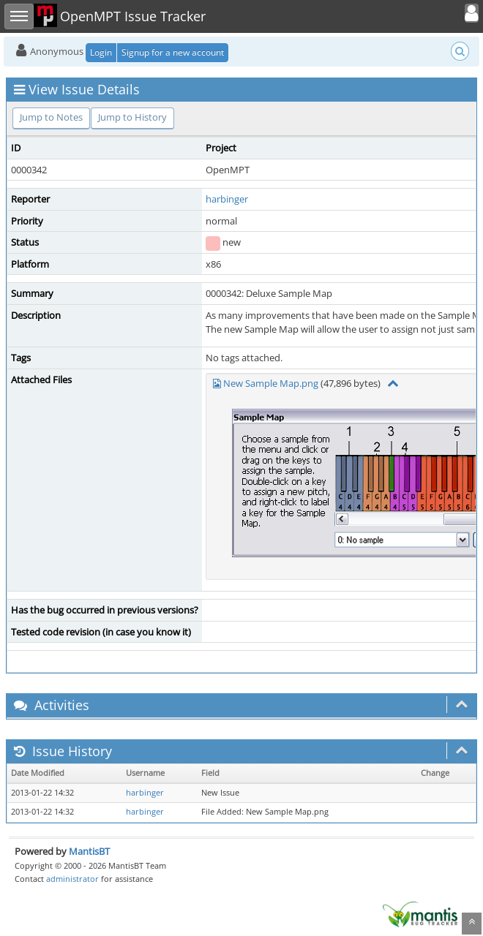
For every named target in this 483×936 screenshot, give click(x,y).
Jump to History (132, 117)
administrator (72, 878)
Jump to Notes (51, 117)
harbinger (227, 198)
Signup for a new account (172, 52)
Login (101, 52)
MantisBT (89, 851)
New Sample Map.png (270, 383)
